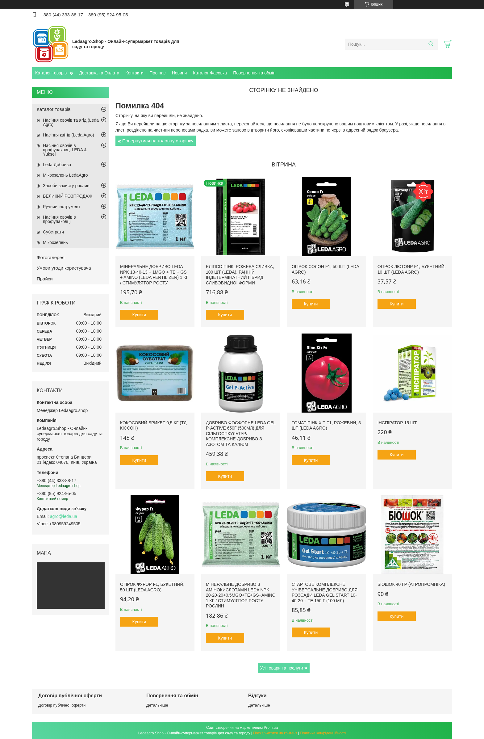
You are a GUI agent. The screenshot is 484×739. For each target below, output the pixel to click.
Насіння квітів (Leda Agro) (68, 134)
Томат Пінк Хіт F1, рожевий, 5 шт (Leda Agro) (326, 425)
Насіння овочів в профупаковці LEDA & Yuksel (65, 150)
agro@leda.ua (63, 516)
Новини (179, 72)
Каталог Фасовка (210, 72)
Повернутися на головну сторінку (157, 140)
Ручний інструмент (61, 206)
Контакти (134, 72)
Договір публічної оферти (62, 705)
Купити (139, 314)
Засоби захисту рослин (66, 185)
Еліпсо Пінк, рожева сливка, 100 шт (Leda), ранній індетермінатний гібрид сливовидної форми (240, 274)
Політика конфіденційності (323, 733)
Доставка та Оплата (99, 72)
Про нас (158, 72)
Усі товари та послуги (281, 668)
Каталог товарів (51, 72)
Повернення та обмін (254, 72)
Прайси (45, 278)
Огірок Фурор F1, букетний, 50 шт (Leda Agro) (152, 587)
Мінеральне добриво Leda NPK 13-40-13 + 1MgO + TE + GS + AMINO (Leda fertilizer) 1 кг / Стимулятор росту (154, 274)
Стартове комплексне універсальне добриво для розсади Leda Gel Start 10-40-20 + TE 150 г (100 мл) (324, 592)
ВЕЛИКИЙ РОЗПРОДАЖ (67, 196)
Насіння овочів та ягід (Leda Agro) (71, 122)
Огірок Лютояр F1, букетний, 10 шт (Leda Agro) (412, 269)
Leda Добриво (57, 164)
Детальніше (157, 705)
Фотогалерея (51, 257)
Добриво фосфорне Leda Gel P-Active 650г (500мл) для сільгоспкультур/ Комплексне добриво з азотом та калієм (241, 433)
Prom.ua (271, 727)
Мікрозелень (55, 242)
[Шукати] (431, 44)
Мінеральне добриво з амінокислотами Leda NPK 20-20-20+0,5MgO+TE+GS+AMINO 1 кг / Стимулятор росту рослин (241, 595)
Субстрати (53, 231)
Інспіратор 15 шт (397, 422)
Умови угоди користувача (64, 268)
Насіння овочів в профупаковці (59, 219)
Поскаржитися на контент (275, 733)
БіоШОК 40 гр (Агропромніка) (411, 584)
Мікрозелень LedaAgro (65, 175)
